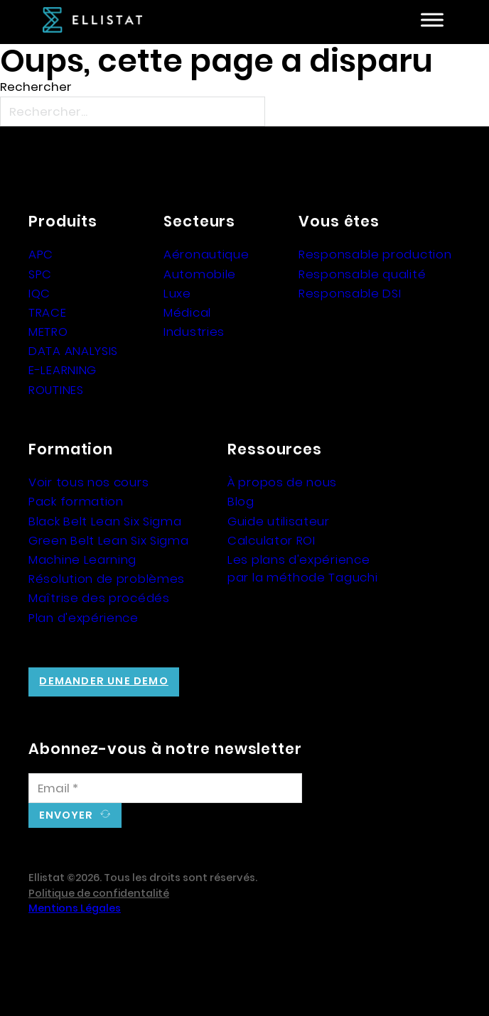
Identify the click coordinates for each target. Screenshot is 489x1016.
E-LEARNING (62, 369)
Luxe (177, 293)
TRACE (47, 312)
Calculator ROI (271, 540)
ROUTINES (56, 389)
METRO (48, 331)
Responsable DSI (350, 293)
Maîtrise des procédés (99, 597)
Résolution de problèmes (106, 578)
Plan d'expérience (83, 617)
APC (40, 254)
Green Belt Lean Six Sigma (108, 540)
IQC (39, 293)
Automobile (199, 274)
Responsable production (375, 254)
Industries (194, 331)
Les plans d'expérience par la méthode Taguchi (302, 568)
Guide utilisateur (278, 521)
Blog (240, 501)
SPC (40, 274)
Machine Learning (82, 559)
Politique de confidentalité (98, 893)
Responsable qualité (362, 274)
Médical (187, 312)
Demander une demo (103, 681)
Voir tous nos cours (88, 482)
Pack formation (76, 501)
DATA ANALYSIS (73, 350)
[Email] (165, 788)
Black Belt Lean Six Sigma (105, 521)
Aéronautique (206, 254)
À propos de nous (282, 482)
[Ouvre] (432, 20)
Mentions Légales (74, 908)
